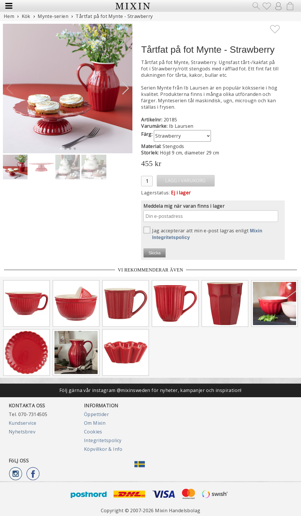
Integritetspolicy (103, 440)
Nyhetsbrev (22, 432)
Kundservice (22, 423)
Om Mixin (94, 423)
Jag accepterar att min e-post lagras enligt (202, 233)
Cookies (93, 432)
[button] (125, 88)
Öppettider (96, 414)
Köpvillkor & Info (103, 449)
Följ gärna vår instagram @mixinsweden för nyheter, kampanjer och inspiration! (150, 390)
